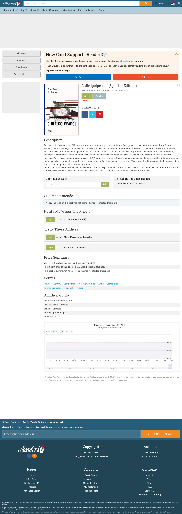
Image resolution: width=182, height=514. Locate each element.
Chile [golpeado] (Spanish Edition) (109, 85)
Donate (102, 10)
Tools (80, 10)
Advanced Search (32, 490)
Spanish (69, 287)
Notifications (50, 10)
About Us (150, 475)
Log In (50, 219)
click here (146, 512)
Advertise (91, 10)
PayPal (78, 77)
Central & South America (66, 283)
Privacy (150, 479)
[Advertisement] (91, 30)
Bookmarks (68, 10)
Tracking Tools (91, 490)
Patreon (145, 77)
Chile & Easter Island (109, 283)
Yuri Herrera (104, 90)
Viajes (80, 287)
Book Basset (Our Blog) (150, 494)
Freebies (21, 60)
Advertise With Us (150, 452)
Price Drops (21, 67)
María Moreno (91, 90)
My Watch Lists (30, 10)
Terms (150, 483)
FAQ (150, 486)
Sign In (160, 3)
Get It (87, 96)
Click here (125, 60)
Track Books (12, 10)
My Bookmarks (91, 486)
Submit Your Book (150, 456)
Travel (47, 283)
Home (21, 53)
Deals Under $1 (21, 74)
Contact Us (150, 490)
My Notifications (91, 483)
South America (88, 283)
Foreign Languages (53, 287)
